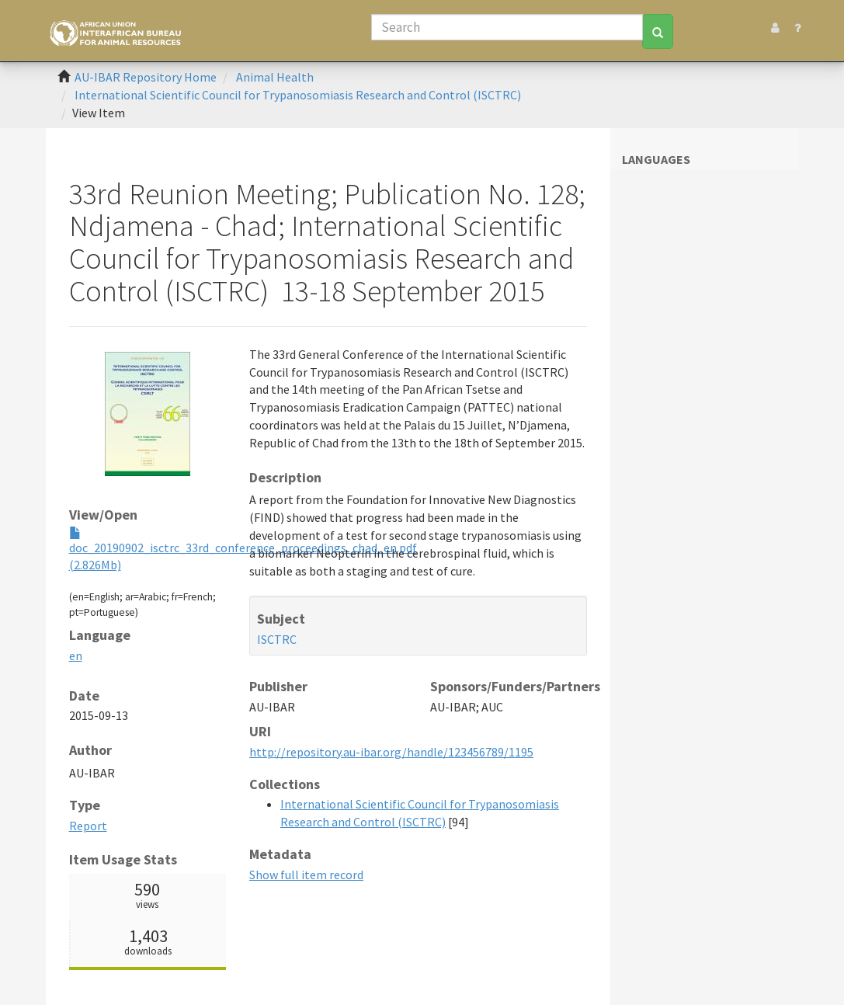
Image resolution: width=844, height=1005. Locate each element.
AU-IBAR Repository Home (146, 77)
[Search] (507, 27)
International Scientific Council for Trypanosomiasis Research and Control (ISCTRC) (298, 95)
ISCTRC (277, 639)
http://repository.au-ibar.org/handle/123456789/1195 (391, 752)
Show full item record (306, 874)
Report (88, 825)
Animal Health (275, 77)
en (75, 655)
